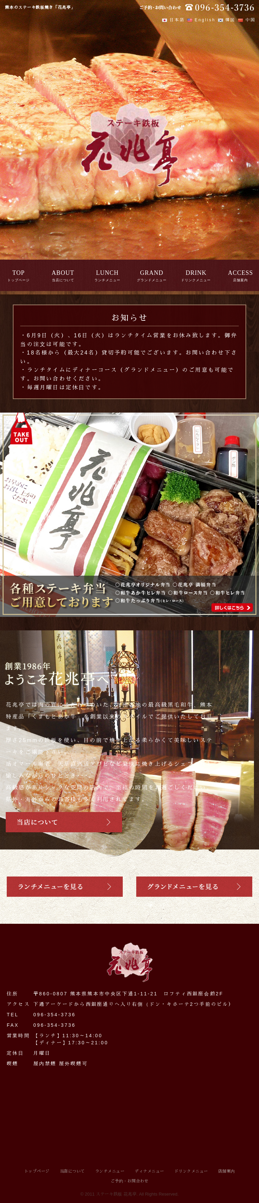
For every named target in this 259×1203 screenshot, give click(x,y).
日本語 (173, 20)
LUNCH (107, 272)
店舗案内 (226, 1171)
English (201, 20)
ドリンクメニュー (191, 1171)
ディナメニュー (149, 1171)
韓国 (227, 20)
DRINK (195, 272)
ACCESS (240, 272)
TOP (18, 272)
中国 (247, 20)
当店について (72, 1171)
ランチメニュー (110, 1171)
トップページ (37, 1171)
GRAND (151, 272)
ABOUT (63, 272)
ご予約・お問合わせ (130, 1181)
